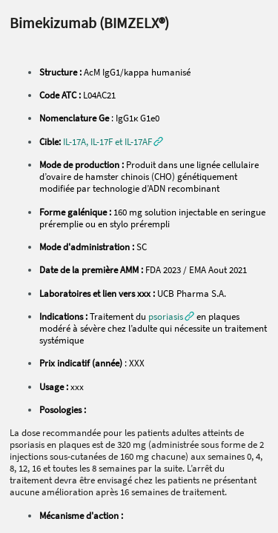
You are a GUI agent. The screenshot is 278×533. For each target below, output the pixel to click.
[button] (113, 141)
